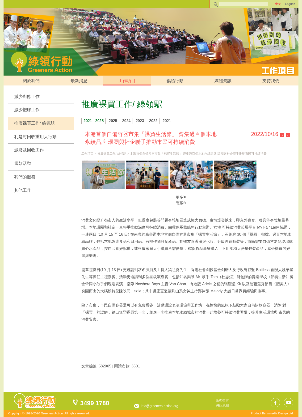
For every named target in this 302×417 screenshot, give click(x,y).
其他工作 (22, 190)
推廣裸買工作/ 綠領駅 (34, 123)
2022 (153, 121)
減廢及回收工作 (29, 150)
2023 (140, 121)
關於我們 (31, 80)
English (290, 4)
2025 (113, 121)
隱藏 (181, 202)
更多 (181, 197)
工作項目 (126, 80)
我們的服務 (24, 176)
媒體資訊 (222, 80)
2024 (126, 121)
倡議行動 (175, 80)
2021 (167, 121)
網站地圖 (222, 405)
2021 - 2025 (94, 121)
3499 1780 (94, 403)
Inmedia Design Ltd (279, 413)
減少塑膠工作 (27, 109)
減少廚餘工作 (27, 96)
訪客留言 (222, 401)
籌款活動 (22, 163)
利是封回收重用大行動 (35, 136)
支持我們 (270, 80)
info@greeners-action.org (159, 406)
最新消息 (79, 80)
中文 (278, 4)
